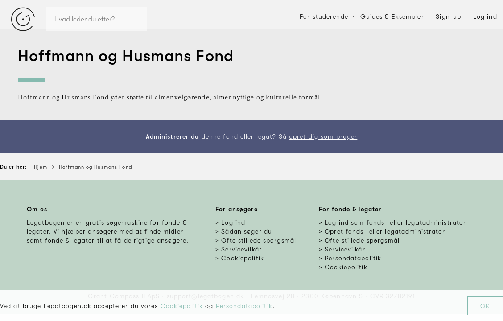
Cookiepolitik (182, 305)
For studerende (324, 16)
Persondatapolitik (244, 305)
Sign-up (448, 16)
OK (485, 305)
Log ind (485, 16)
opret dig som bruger (323, 136)
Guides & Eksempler (392, 16)
